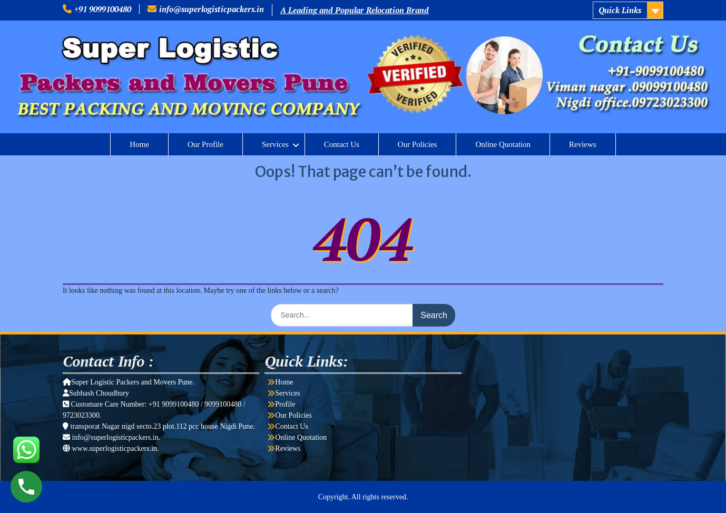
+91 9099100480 (102, 9)
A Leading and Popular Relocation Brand (354, 10)
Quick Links (620, 10)
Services (275, 144)
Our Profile (205, 144)
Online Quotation (503, 144)
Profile (285, 404)
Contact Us (341, 144)
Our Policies (417, 144)
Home (139, 144)
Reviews (582, 144)
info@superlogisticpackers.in (211, 9)
